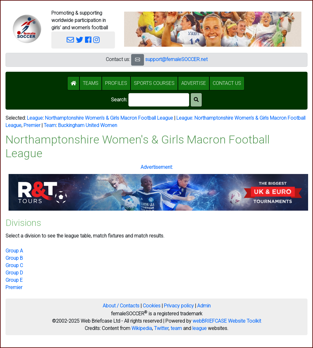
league (199, 328)
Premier (32, 125)
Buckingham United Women (87, 125)
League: (185, 118)
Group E (14, 280)
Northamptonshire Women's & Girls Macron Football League (109, 118)
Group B (14, 258)
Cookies (151, 306)
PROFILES (116, 83)
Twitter (161, 328)
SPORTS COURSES (154, 83)
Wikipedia (141, 328)
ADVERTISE (193, 83)
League (35, 118)
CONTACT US (227, 83)
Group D (14, 273)
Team (50, 125)
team (176, 328)
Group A (14, 251)
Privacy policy (179, 306)
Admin (204, 306)
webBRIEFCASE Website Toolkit (227, 321)
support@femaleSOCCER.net (176, 59)
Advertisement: (157, 167)
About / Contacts (121, 306)
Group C (14, 265)
